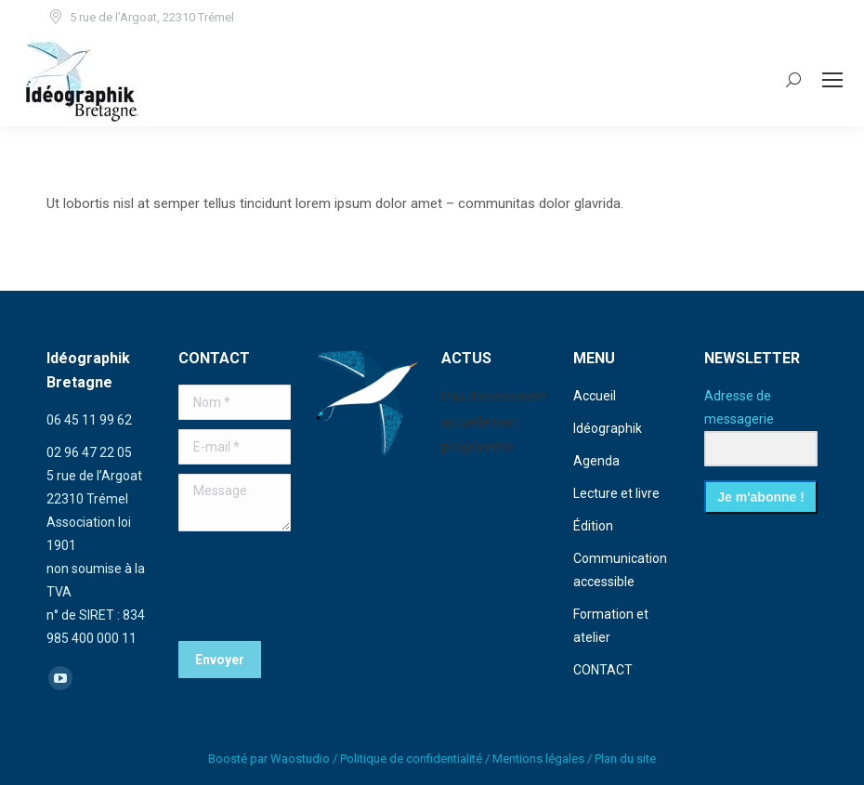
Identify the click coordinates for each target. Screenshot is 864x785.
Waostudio (300, 758)
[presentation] (319, 586)
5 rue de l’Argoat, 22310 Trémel (140, 17)
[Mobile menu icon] (832, 80)
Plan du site (625, 758)
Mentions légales (538, 758)
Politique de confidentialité (411, 758)
